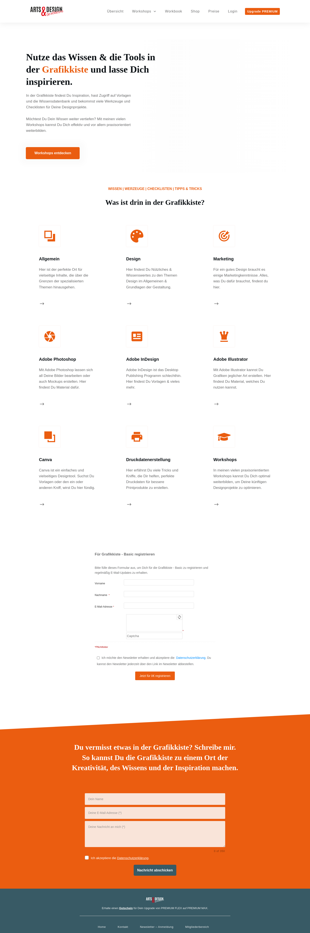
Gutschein (126, 876)
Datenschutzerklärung (133, 826)
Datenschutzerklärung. (191, 626)
